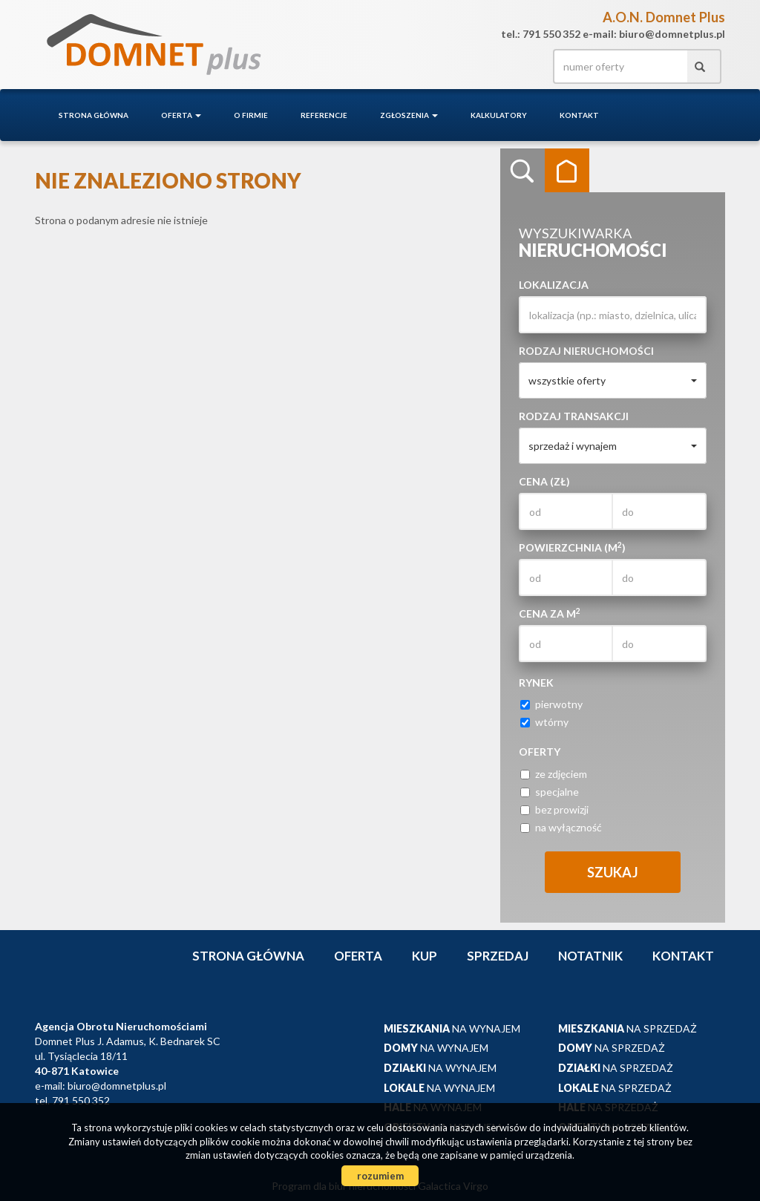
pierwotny (551, 704)
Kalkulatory (499, 115)
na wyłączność (561, 827)
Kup (424, 955)
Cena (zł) (544, 481)
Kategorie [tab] (567, 170)
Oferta (358, 955)
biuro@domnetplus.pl (117, 1085)
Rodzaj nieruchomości (586, 350)
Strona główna (93, 115)
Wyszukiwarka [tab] (522, 170)
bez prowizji (554, 809)
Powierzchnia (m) (572, 547)
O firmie (251, 115)
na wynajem (452, 1028)
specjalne (549, 791)
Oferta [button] (181, 115)
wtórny (544, 722)
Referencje (324, 115)
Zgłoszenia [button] (409, 115)
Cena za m (549, 613)
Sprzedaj (497, 955)
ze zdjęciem (553, 774)
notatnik (590, 955)
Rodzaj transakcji (574, 416)
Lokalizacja (554, 284)
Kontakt (579, 115)
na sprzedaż (627, 1028)
